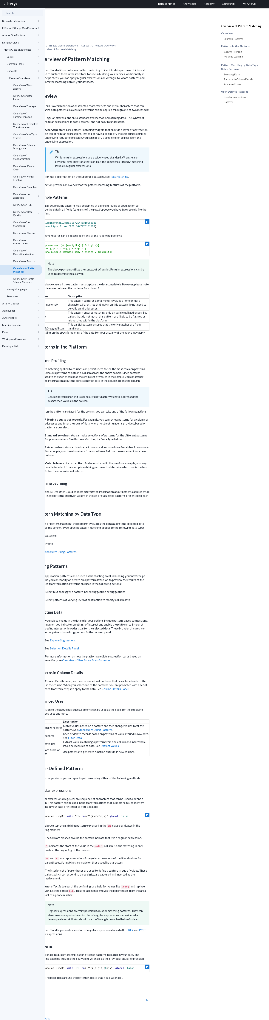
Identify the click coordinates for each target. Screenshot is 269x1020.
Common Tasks (23, 63)
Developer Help (20, 346)
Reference (23, 296)
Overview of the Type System (25, 136)
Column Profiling (233, 51)
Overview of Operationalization (23, 252)
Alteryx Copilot (20, 303)
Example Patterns (233, 38)
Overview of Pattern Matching (25, 270)
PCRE (187, 919)
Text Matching (164, 166)
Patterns (228, 101)
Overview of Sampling (25, 187)
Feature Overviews (24, 78)
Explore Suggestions (107, 630)
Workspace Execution (20, 339)
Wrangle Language (23, 289)
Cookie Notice (86, 1008)
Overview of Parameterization (22, 115)
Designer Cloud (20, 42)
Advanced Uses (232, 84)
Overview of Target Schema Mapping (23, 280)
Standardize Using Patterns (104, 541)
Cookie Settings (59, 1011)
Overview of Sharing (24, 232)
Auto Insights (20, 317)
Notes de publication (20, 21)
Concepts (23, 70)
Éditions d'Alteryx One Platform (20, 28)
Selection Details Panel (109, 638)
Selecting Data (232, 74)
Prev (54, 989)
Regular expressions (235, 97)
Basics (23, 56)
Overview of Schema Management (24, 147)
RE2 (175, 919)
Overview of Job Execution (26, 196)
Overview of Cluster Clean (24, 168)
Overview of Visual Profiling (23, 178)
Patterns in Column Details (238, 79)
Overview (227, 33)
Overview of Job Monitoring (22, 224)
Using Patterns (230, 69)
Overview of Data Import (23, 97)
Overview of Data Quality (26, 213)
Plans (20, 332)
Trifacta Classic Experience (20, 49)
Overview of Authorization (20, 242)
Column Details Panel (160, 678)
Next (193, 989)
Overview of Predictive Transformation (25, 125)
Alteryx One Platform (20, 35)
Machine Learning (20, 325)
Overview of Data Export (23, 87)
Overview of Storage (24, 106)
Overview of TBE (22, 204)
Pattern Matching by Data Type (239, 65)
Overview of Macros (24, 261)
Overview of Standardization (21, 157)
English (184, 1016)
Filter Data (120, 727)
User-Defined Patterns (234, 91)
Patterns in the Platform (235, 46)
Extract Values (155, 735)
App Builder (20, 310)
